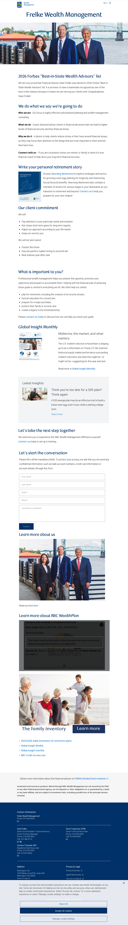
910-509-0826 (78, 834)
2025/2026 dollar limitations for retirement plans (46, 740)
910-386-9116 (26, 839)
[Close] (124, 883)
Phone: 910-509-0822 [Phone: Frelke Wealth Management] (26, 818)
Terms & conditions (74, 879)
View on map (22, 878)
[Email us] (18, 821)
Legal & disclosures (73, 875)
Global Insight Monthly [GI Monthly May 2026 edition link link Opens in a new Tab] (83, 368)
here (35, 605)
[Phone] (62, 500)
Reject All (63, 904)
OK (64, 665)
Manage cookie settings (64, 919)
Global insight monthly (32, 750)
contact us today (35, 316)
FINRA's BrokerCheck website (90, 778)
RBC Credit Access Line (33, 755)
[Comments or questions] (62, 513)
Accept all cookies (63, 910)
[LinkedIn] (21, 841)
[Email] (62, 492)
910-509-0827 (29, 850)
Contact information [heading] (26, 812)
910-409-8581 (75, 836)
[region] (64, 902)
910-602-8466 (26, 853)
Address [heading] (21, 866)
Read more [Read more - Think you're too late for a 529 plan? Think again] (56, 414)
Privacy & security (73, 870)
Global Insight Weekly (32, 745)
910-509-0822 (29, 836)
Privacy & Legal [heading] (73, 866)
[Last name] (62, 484)
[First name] (62, 477)
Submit (26, 526)
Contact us (85, 191)
